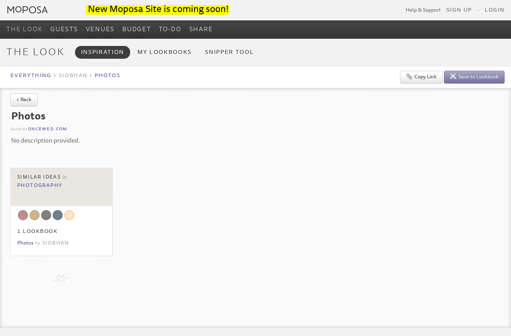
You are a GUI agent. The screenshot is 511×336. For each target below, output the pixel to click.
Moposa (27, 9)
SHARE (201, 29)
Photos (107, 76)
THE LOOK (24, 29)
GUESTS (64, 29)
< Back (24, 100)
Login (495, 10)
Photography (40, 185)
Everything (30, 76)
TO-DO (170, 29)
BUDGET (136, 29)
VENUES (100, 29)
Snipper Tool (229, 53)
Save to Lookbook (474, 76)
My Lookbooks (164, 53)
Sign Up (459, 10)
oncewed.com (47, 129)
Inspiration (102, 53)
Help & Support (423, 10)
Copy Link (421, 76)
